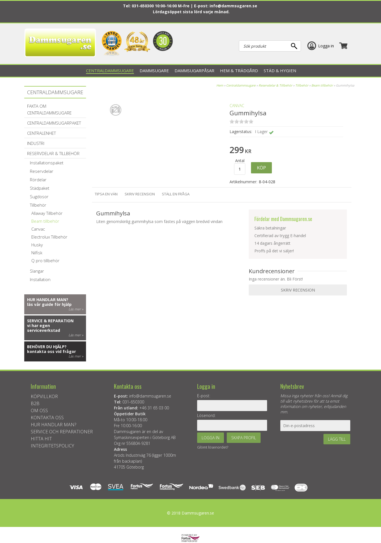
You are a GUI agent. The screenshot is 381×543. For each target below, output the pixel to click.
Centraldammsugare (241, 85)
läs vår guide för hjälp (49, 304)
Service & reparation (50, 320)
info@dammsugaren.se (233, 5)
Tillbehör (301, 85)
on (232, 121)
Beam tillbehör (322, 85)
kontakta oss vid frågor (51, 351)
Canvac (237, 105)
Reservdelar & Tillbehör (275, 85)
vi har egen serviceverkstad (43, 328)
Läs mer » (76, 309)
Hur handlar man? (47, 299)
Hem (219, 85)
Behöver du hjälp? (47, 346)
